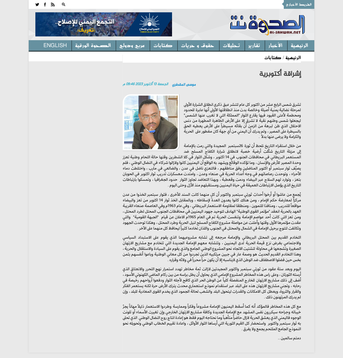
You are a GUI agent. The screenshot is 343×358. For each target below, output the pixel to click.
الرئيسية (299, 45)
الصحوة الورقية (93, 45)
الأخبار (275, 45)
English (55, 45)
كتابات (163, 45)
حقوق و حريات (197, 45)
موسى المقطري (184, 85)
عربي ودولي (132, 45)
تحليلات (231, 45)
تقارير (254, 45)
